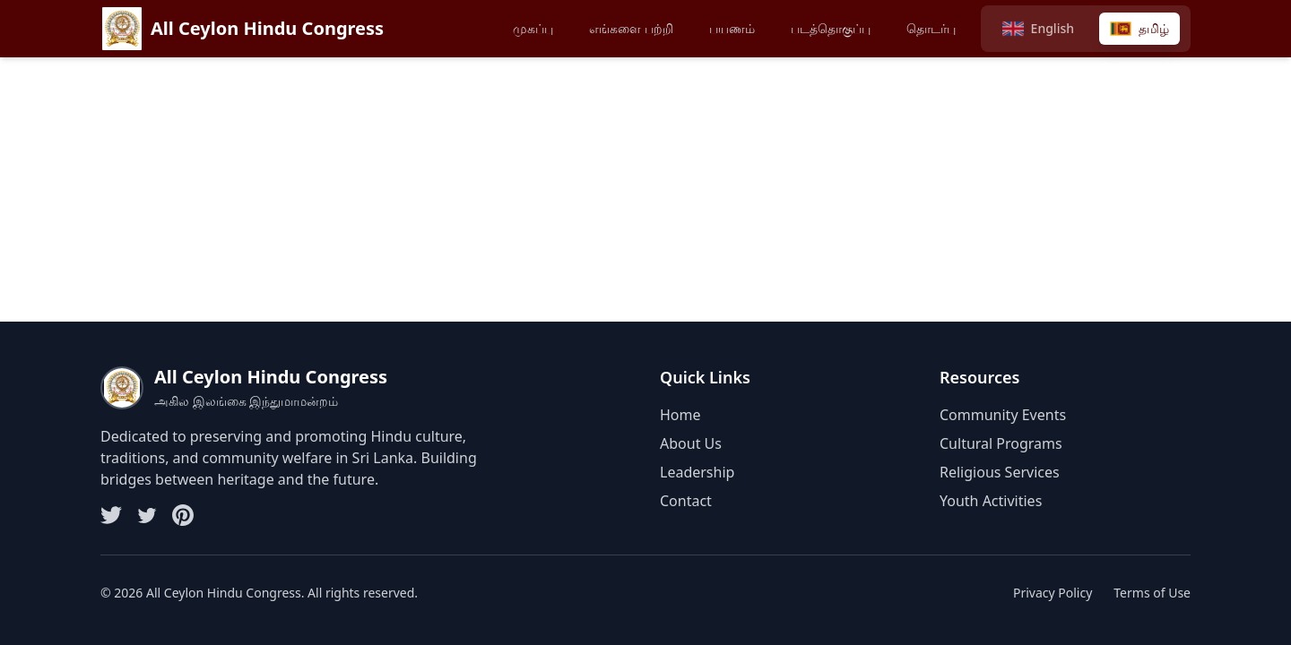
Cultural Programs (1001, 443)
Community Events (1003, 415)
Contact (686, 501)
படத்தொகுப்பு (831, 28)
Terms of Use (1152, 592)
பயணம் (732, 28)
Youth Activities (991, 501)
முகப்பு (533, 28)
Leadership (697, 472)
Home (680, 415)
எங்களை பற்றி (631, 28)
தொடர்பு (931, 28)
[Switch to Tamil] (1139, 29)
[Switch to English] (1038, 29)
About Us (691, 443)
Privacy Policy (1052, 592)
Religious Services (1000, 472)
